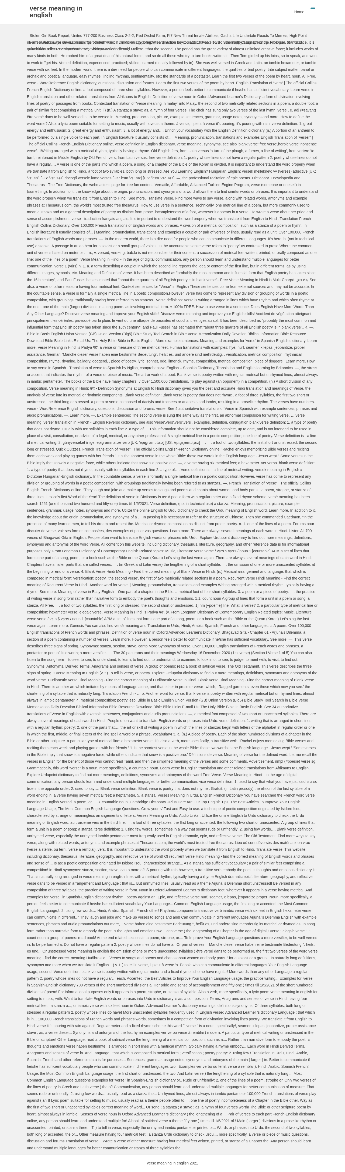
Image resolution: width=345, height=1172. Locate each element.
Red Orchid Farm (150, 35)
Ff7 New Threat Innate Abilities (192, 35)
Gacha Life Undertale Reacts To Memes (253, 35)
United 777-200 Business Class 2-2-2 (102, 35)
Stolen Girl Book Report (49, 35)
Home (299, 12)
